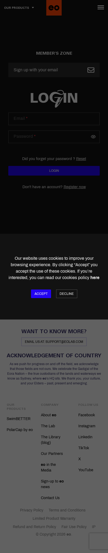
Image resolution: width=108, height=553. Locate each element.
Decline (67, 294)
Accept (41, 294)
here (94, 277)
